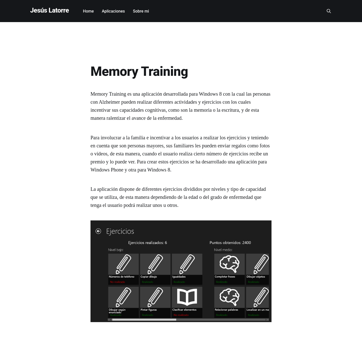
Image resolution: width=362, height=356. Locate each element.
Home (88, 11)
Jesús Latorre (49, 10)
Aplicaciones (113, 11)
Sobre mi (141, 11)
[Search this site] (329, 11)
